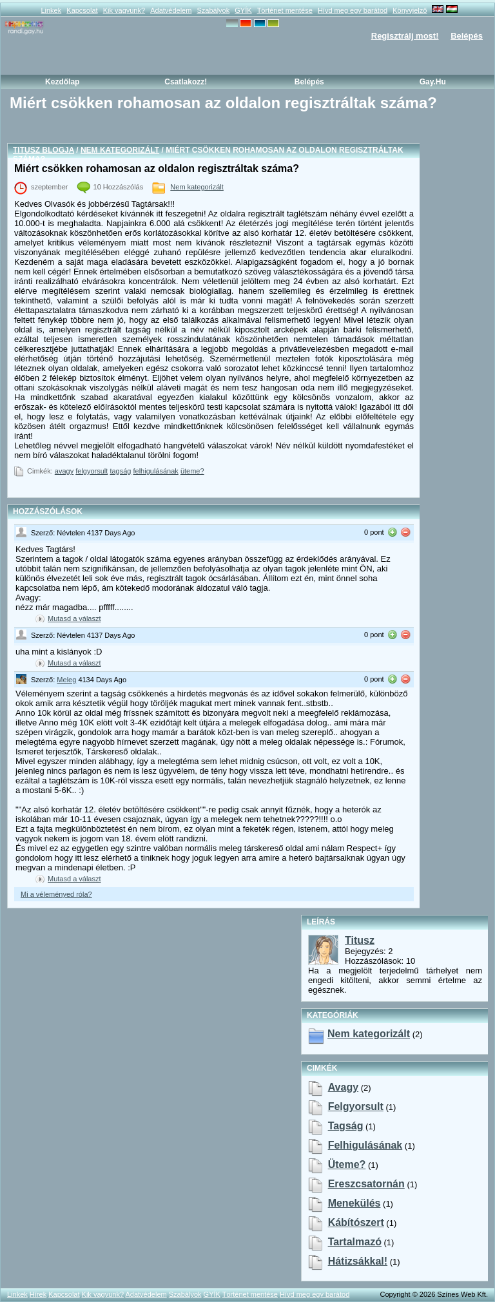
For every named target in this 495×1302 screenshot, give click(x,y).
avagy (64, 471)
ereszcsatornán (366, 1183)
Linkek (51, 10)
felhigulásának (156, 471)
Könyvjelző (410, 10)
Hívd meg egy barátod (352, 10)
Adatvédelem (170, 10)
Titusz (359, 940)
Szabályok (213, 10)
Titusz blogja (43, 150)
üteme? (192, 471)
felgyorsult (91, 471)
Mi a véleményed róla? (56, 894)
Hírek (38, 1294)
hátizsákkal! (358, 1261)
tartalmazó (355, 1241)
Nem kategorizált (120, 150)
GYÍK (243, 10)
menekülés (354, 1203)
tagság (120, 471)
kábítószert (356, 1222)
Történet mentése (285, 10)
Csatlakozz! (185, 81)
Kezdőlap (62, 81)
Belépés (467, 36)
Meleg (66, 680)
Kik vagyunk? (124, 10)
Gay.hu (433, 81)
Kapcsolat (81, 10)
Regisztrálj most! (405, 36)
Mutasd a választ (74, 618)
